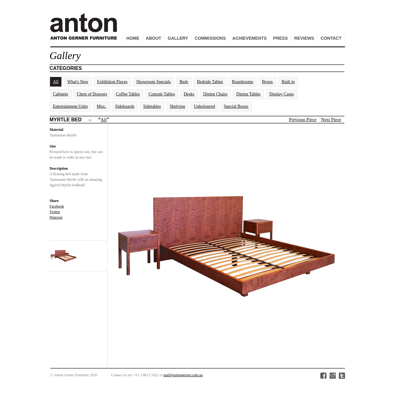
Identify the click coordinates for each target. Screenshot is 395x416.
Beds (184, 81)
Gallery (178, 38)
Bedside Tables (210, 81)
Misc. (101, 106)
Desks (189, 94)
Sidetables (152, 106)
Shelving (177, 106)
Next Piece (331, 119)
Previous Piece (302, 119)
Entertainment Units (70, 106)
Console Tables (161, 94)
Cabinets (60, 94)
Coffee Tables (127, 94)
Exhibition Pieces (112, 81)
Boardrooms (242, 81)
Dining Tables (248, 94)
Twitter (55, 212)
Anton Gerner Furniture (84, 29)
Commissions (210, 38)
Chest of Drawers (92, 94)
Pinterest (56, 217)
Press (280, 38)
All (56, 81)
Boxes (267, 81)
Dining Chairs (215, 94)
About (153, 38)
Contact (331, 38)
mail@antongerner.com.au (183, 375)
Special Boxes (236, 106)
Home (133, 38)
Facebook (57, 206)
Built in (288, 81)
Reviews (304, 38)
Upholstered (204, 106)
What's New (77, 81)
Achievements (249, 38)
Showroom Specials (153, 81)
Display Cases (281, 94)
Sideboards (124, 106)
